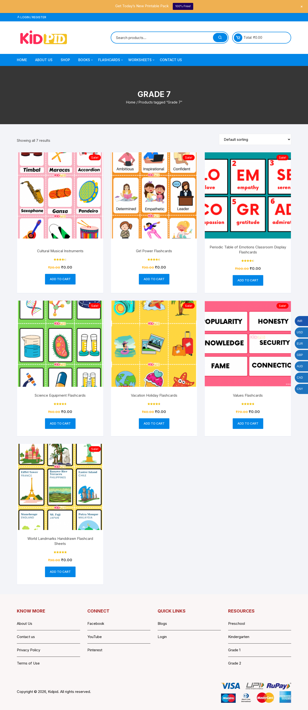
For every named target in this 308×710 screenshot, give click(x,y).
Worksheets (141, 60)
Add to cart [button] (60, 279)
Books (86, 60)
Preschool (236, 623)
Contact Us (171, 60)
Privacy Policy (28, 650)
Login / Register (31, 17)
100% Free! (183, 6)
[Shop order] (255, 139)
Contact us (26, 636)
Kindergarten (238, 636)
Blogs (162, 623)
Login (162, 636)
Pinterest (94, 650)
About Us (43, 60)
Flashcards (111, 60)
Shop (65, 60)
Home (22, 60)
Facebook (95, 623)
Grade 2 (234, 663)
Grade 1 (234, 650)
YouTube (94, 636)
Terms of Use (28, 663)
